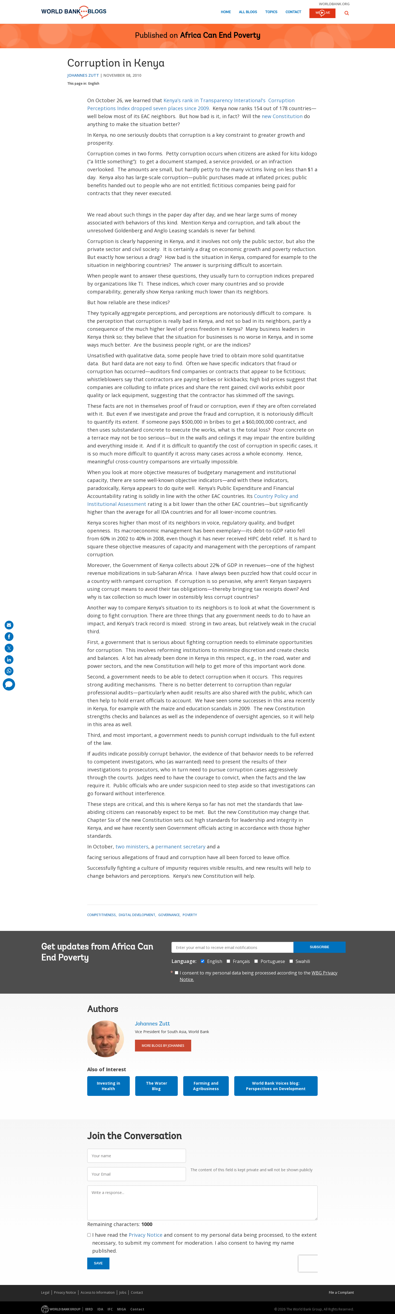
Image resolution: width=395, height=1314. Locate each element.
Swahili (303, 961)
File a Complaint (341, 1292)
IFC (110, 1309)
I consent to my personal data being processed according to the (258, 976)
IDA (100, 1309)
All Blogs (248, 12)
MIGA (121, 1309)
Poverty (190, 915)
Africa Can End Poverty (220, 36)
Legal (45, 1292)
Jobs (122, 1292)
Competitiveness (101, 915)
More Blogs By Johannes (163, 1045)
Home (226, 12)
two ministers (131, 846)
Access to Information (98, 1292)
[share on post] (9, 648)
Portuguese (273, 961)
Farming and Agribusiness (206, 1086)
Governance (169, 915)
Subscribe (319, 947)
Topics (271, 12)
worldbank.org (334, 3)
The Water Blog (156, 1086)
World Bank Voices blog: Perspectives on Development (276, 1086)
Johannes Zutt (83, 75)
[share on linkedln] (9, 659)
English (93, 83)
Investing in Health (108, 1086)
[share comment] (9, 684)
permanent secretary (180, 846)
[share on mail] (9, 625)
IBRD (89, 1309)
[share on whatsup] (9, 671)
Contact (293, 12)
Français (241, 961)
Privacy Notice (145, 1235)
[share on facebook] (9, 636)
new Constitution (283, 116)
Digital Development (137, 915)
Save (98, 1263)
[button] (347, 13)
